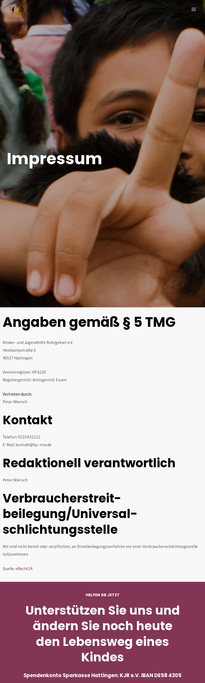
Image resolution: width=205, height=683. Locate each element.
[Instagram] (21, 9)
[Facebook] (13, 9)
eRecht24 (23, 568)
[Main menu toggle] (194, 9)
